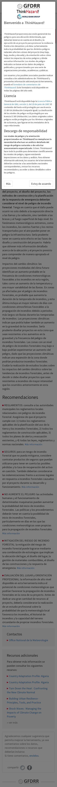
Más (8, 183)
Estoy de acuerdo (41, 183)
